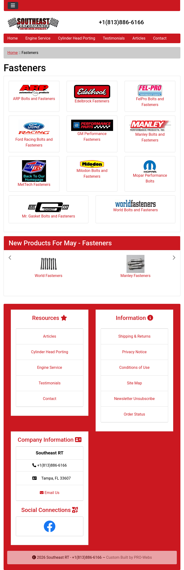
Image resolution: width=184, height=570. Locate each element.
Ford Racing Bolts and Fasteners (34, 133)
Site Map (134, 383)
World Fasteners (49, 275)
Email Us (49, 492)
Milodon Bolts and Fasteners (92, 169)
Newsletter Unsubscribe (134, 398)
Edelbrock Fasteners (92, 94)
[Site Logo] (33, 23)
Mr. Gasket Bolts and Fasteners (48, 209)
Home (12, 38)
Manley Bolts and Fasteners (150, 131)
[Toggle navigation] (13, 5)
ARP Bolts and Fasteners (34, 93)
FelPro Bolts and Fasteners (150, 96)
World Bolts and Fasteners (135, 206)
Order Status (134, 414)
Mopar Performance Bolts (150, 171)
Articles (138, 38)
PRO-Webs (143, 557)
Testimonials (114, 38)
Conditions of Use (134, 367)
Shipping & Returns (134, 336)
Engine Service (37, 38)
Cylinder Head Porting (76, 38)
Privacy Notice (134, 352)
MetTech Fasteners (34, 173)
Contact (160, 38)
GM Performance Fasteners (92, 131)
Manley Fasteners (136, 275)
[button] (21, 273)
